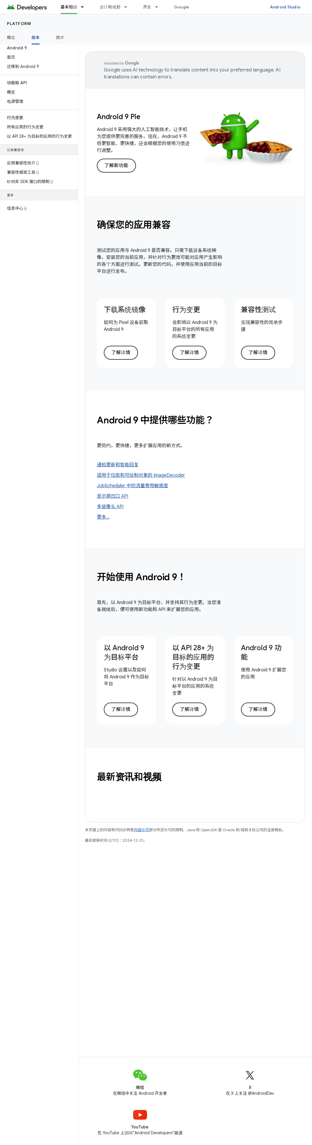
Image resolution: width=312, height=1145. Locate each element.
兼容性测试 (258, 309)
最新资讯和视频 (129, 777)
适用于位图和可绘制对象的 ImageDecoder (141, 475)
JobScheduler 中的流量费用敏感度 (132, 486)
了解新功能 (116, 166)
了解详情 (120, 353)
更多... (103, 517)
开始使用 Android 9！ (141, 577)
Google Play (186, 7)
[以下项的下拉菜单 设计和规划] (128, 7)
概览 (11, 37)
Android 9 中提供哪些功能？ (155, 420)
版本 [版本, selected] (36, 37)
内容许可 (141, 829)
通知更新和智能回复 (118, 465)
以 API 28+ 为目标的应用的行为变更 (193, 657)
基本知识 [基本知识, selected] (69, 7)
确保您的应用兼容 (133, 225)
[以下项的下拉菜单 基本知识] (85, 7)
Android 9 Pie (118, 116)
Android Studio (285, 7)
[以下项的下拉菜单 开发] (159, 7)
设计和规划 (110, 7)
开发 (147, 7)
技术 (60, 37)
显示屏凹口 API (112, 496)
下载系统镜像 (125, 309)
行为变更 (186, 309)
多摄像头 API (110, 507)
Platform (19, 23)
